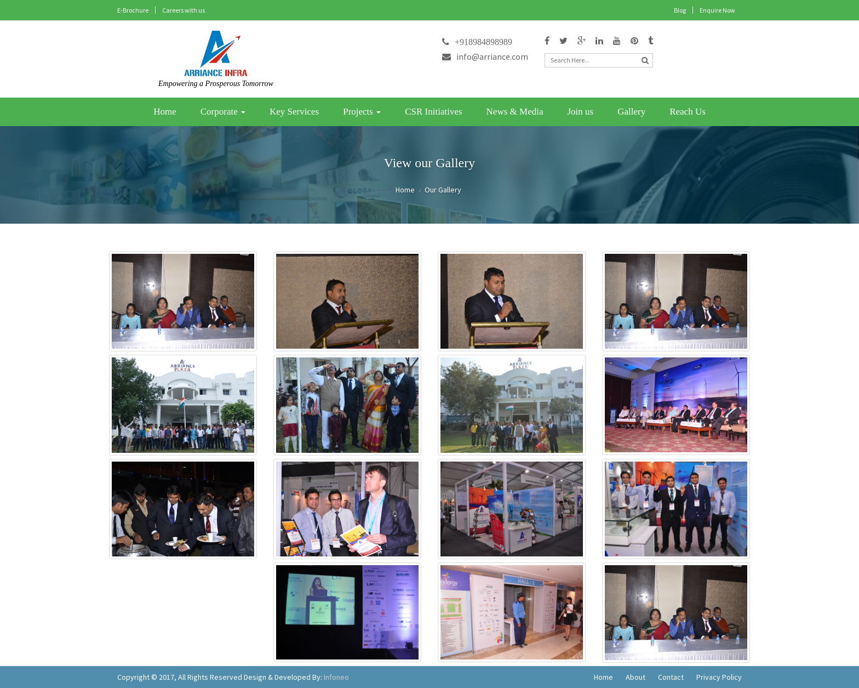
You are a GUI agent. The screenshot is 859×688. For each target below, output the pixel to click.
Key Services (294, 111)
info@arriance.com (485, 56)
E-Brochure (132, 10)
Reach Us (687, 111)
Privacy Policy (719, 677)
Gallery (631, 111)
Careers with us (183, 10)
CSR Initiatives (433, 111)
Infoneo (336, 677)
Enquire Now (717, 10)
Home (164, 111)
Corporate (223, 111)
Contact (671, 677)
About (635, 677)
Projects (362, 111)
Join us (580, 111)
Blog (680, 10)
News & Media (514, 111)
